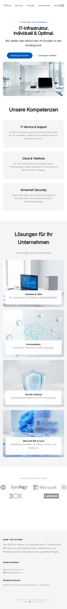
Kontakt (57, 5)
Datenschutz (32, 585)
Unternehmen (44, 5)
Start (9, 5)
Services (19, 5)
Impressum (22, 585)
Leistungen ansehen (47, 55)
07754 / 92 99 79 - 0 (15, 570)
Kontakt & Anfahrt (10, 585)
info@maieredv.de (14, 573)
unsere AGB (44, 585)
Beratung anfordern (20, 55)
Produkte (31, 5)
